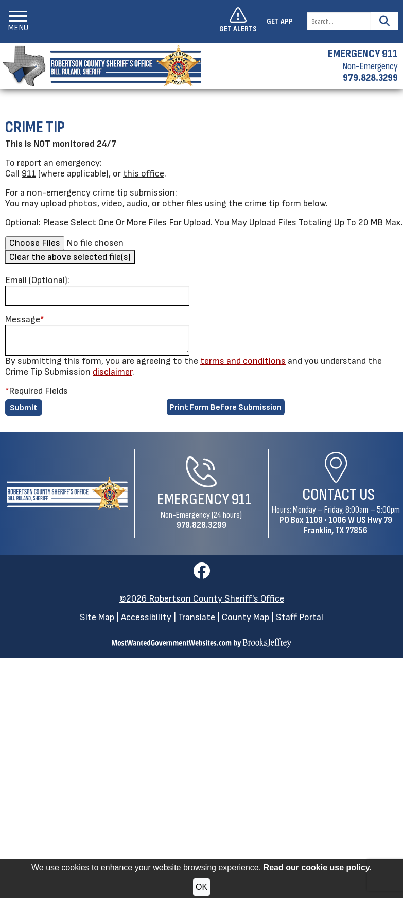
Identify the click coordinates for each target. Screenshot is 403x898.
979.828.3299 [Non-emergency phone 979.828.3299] (370, 77)
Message (24, 319)
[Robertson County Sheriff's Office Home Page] (67, 493)
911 (29, 173)
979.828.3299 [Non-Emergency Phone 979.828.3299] (201, 525)
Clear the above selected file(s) (70, 257)
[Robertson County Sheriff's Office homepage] (100, 65)
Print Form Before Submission (226, 407)
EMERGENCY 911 (363, 54)
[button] (18, 21)
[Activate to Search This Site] (384, 21)
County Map (245, 617)
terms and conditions (243, 361)
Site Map (97, 617)
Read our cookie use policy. (318, 867)
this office (143, 173)
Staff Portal (299, 617)
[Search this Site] (339, 21)
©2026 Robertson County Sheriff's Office (201, 598)
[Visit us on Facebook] (202, 574)
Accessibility (146, 617)
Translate (196, 617)
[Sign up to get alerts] (240, 21)
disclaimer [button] (112, 371)
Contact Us (338, 495)
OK (201, 887)
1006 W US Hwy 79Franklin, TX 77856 (348, 525)
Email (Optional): (37, 280)
